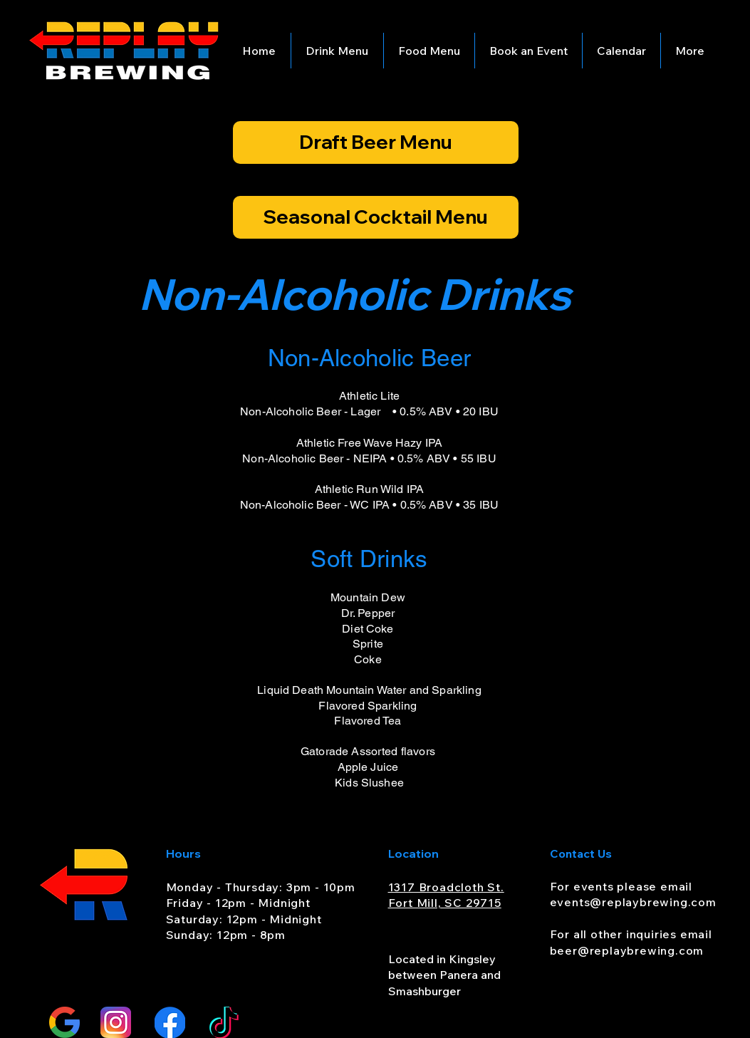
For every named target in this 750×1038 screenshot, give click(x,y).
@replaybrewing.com (653, 902)
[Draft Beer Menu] (376, 142)
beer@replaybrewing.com (627, 950)
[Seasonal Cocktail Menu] (376, 217)
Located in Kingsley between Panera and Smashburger (444, 975)
